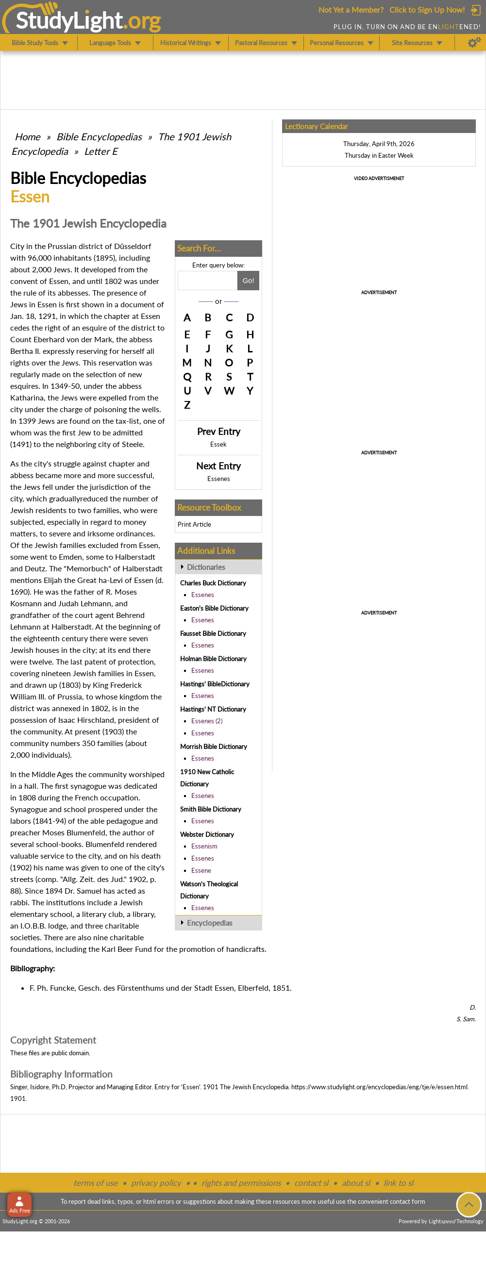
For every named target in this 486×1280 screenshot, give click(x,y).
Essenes (218, 478)
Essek (218, 444)
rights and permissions (241, 1183)
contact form (407, 1201)
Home (27, 136)
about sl (356, 1183)
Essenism (204, 846)
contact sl (311, 1183)
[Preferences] (474, 42)
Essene (201, 870)
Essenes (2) (206, 721)
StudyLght (69, 19)
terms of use (95, 1183)
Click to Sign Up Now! (427, 9)
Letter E (100, 151)
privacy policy (156, 1183)
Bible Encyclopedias (99, 136)
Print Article (194, 524)
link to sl (398, 1183)
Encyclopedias (210, 922)
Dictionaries (206, 567)
